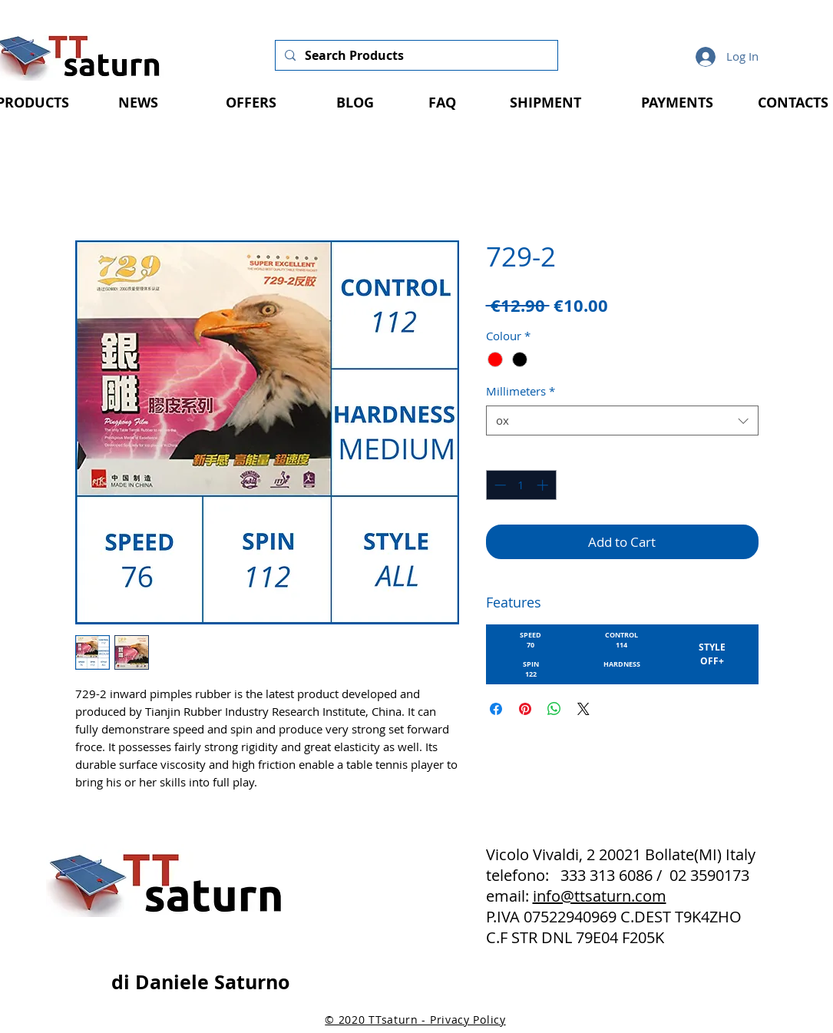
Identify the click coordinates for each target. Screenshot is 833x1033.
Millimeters (520, 391)
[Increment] (544, 485)
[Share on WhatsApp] (554, 709)
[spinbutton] (521, 485)
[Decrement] (498, 485)
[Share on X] (583, 709)
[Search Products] (415, 55)
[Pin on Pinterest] (525, 709)
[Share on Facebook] (496, 709)
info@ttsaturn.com (599, 896)
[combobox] (622, 420)
